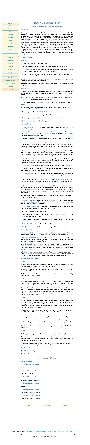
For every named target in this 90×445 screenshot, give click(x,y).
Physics (10, 69)
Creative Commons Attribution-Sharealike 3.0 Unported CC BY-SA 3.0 (43, 431)
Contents (47, 405)
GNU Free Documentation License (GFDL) (69, 431)
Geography (10, 46)
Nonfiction (10, 89)
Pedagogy (10, 63)
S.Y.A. (55, 436)
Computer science (10, 83)
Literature (10, 57)
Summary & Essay (10, 80)
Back (29, 405)
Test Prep (10, 34)
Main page (10, 23)
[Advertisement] (45, 11)
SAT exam (10, 31)
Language (10, 55)
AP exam (10, 29)
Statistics (10, 78)
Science (10, 72)
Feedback (10, 86)
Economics (10, 52)
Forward (65, 405)
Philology (10, 66)
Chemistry (10, 43)
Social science (10, 75)
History (10, 49)
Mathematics (10, 60)
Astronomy (10, 37)
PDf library (10, 26)
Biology (10, 40)
